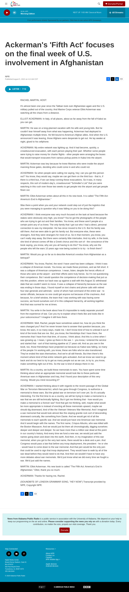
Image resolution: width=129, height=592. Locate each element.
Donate (64, 530)
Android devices (52, 566)
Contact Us (50, 555)
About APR (50, 553)
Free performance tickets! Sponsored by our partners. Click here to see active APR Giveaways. (64, 20)
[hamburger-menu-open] (6, 3)
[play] (7, 12)
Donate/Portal (115, 4)
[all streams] (116, 13)
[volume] (14, 12)
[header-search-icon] (99, 4)
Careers (49, 557)
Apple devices (51, 564)
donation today (108, 521)
